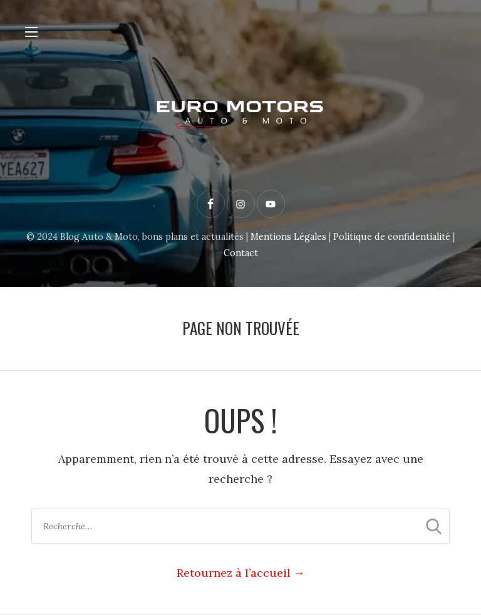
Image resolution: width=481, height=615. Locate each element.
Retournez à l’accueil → (241, 573)
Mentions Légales (288, 236)
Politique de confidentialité (391, 236)
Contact (241, 253)
